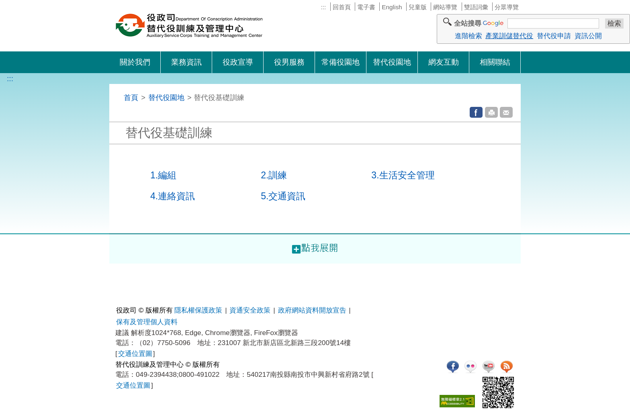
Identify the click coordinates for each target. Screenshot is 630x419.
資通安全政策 (249, 310)
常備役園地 (340, 62)
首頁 (131, 97)
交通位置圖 (135, 354)
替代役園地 (392, 62)
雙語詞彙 (476, 7)
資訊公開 (588, 36)
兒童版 (418, 7)
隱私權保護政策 (198, 310)
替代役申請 (554, 36)
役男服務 (289, 62)
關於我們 (135, 62)
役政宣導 (238, 62)
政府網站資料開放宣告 (312, 310)
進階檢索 (468, 36)
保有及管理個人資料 (147, 322)
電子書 (366, 7)
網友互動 (443, 62)
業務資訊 (186, 62)
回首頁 (342, 7)
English (392, 7)
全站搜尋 (467, 23)
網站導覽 (445, 7)
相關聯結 (495, 62)
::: (323, 7)
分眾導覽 (507, 7)
